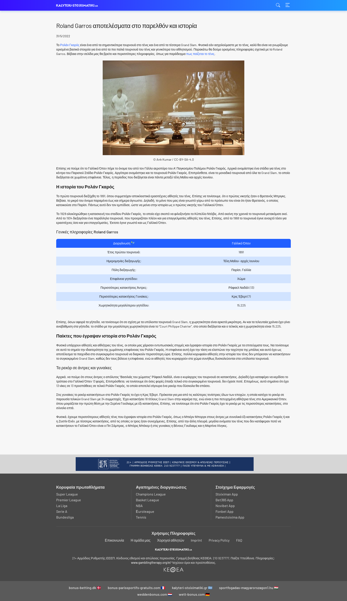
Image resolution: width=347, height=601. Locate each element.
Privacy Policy (219, 540)
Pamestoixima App (230, 517)
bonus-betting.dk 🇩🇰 (85, 587)
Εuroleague (145, 511)
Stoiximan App (227, 494)
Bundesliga (65, 517)
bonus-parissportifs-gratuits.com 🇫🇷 (136, 587)
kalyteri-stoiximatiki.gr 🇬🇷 (192, 587)
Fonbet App (224, 511)
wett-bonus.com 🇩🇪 (194, 594)
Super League (67, 494)
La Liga (61, 505)
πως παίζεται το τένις (200, 54)
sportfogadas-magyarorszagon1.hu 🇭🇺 (248, 587)
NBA (139, 505)
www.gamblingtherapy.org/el (151, 562)
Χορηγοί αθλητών (170, 540)
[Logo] (173, 549)
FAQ (239, 540)
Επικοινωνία (114, 540)
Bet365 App (224, 500)
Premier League (68, 500)
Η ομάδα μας (140, 540)
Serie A (61, 511)
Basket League (147, 500)
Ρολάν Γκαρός (69, 45)
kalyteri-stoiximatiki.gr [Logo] (78, 5)
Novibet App (225, 505)
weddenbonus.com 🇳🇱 (154, 594)
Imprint (196, 540)
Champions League (151, 494)
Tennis (141, 517)
